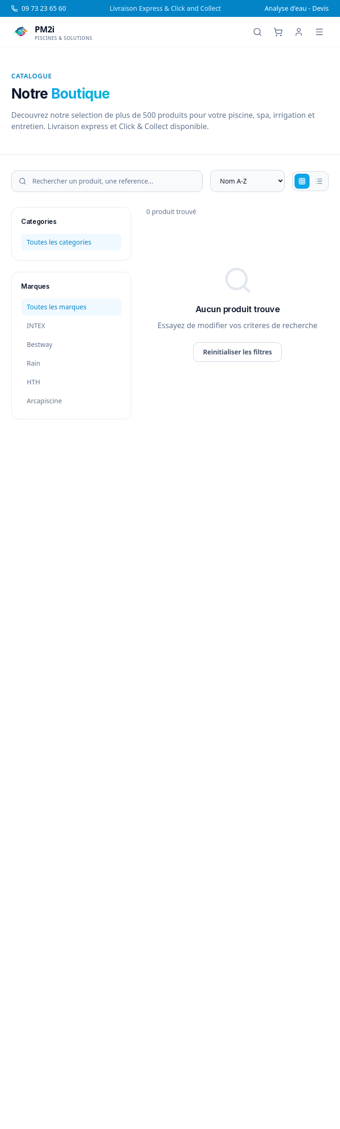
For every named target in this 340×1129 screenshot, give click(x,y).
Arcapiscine (44, 400)
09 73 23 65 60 (38, 8)
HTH (33, 381)
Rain (33, 363)
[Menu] (319, 32)
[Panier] (278, 32)
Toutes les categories (59, 242)
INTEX (36, 325)
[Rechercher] (257, 32)
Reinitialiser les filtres (237, 351)
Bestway (40, 344)
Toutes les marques (56, 306)
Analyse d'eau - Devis (296, 8)
